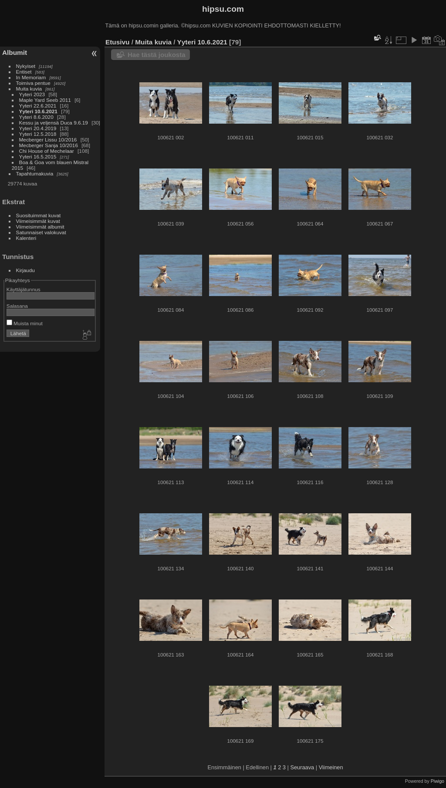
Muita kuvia (29, 88)
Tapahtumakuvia (35, 173)
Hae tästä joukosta (157, 54)
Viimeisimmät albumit (40, 226)
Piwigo (437, 781)
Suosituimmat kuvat (38, 215)
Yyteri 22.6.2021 (38, 105)
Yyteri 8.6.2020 (36, 117)
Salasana (17, 306)
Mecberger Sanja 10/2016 (48, 145)
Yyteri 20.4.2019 (38, 128)
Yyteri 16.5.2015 (38, 156)
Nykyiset (25, 66)
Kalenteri (26, 238)
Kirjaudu (25, 270)
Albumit (14, 52)
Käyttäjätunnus (24, 289)
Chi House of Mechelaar (46, 151)
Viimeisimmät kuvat (38, 221)
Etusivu (117, 42)
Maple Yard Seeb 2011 (45, 100)
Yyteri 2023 (32, 94)
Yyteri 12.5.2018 (38, 134)
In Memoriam (31, 77)
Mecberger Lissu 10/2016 (48, 139)
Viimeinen (331, 767)
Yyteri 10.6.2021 (38, 111)
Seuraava (302, 767)
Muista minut (25, 323)
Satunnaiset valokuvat (41, 232)
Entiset (24, 71)
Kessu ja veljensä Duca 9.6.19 (53, 122)
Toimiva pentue (33, 83)
